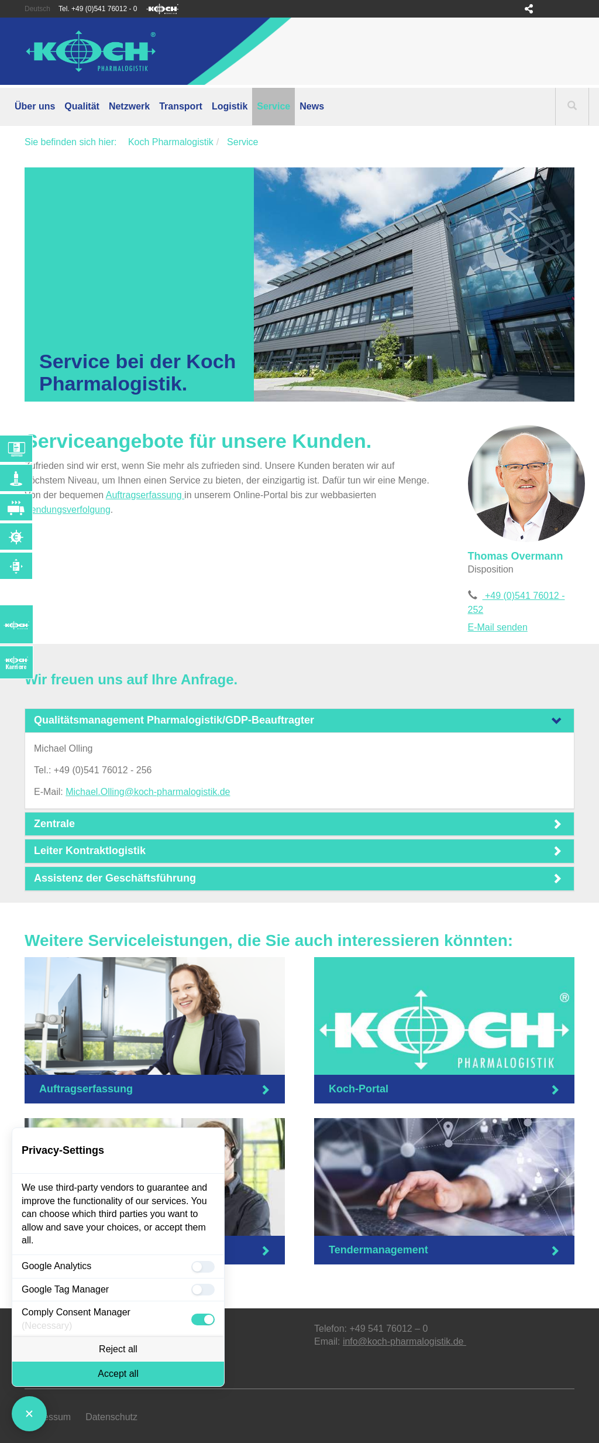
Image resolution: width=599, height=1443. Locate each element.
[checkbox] (203, 1267)
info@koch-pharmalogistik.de (404, 1341)
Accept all (118, 1374)
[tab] (299, 720)
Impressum (48, 1417)
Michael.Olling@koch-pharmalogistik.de (148, 792)
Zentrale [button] (54, 824)
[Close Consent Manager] (29, 1413)
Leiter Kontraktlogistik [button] (90, 850)
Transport (180, 106)
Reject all (118, 1349)
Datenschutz (111, 1417)
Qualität (81, 106)
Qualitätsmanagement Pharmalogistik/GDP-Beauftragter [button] (174, 720)
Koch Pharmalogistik (171, 142)
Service (273, 106)
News (312, 106)
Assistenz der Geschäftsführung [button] (115, 878)
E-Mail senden (498, 627)
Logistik (229, 106)
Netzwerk (129, 106)
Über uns (35, 106)
